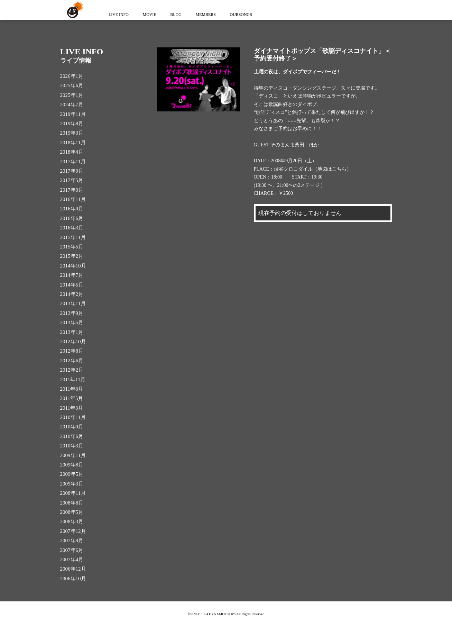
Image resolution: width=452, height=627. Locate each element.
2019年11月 (73, 114)
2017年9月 (72, 171)
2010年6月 (72, 436)
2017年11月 (73, 161)
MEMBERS (210, 14)
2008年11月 (73, 493)
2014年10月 (73, 266)
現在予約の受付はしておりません (299, 213)
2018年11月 (73, 142)
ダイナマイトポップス (74, 10)
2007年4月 (72, 559)
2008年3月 (72, 521)
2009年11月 (73, 455)
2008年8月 (72, 503)
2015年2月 (72, 256)
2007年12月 (73, 531)
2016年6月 (72, 218)
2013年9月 (72, 313)
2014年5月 (72, 285)
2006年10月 (73, 578)
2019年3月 (72, 133)
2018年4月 (72, 152)
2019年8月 (72, 123)
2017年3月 (72, 190)
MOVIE (151, 14)
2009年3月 (72, 484)
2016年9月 (72, 208)
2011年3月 (71, 408)
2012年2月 (72, 370)
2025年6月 (72, 85)
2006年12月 (73, 569)
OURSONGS (247, 14)
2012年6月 (72, 360)
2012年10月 (73, 341)
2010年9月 (72, 426)
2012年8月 (72, 351)
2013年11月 (73, 303)
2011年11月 (73, 379)
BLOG (179, 14)
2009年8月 (72, 464)
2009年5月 (72, 474)
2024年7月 (72, 104)
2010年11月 (73, 417)
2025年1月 (72, 95)
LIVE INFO (119, 14)
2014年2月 (72, 294)
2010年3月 (72, 445)
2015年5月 (72, 246)
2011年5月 (71, 398)
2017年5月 (72, 180)
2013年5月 (72, 322)
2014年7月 (72, 275)
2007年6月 (72, 550)
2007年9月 (72, 540)
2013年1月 (72, 332)
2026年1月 (72, 76)
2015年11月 (73, 237)
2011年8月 (71, 389)
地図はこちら (332, 169)
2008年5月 (72, 512)
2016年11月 (73, 199)
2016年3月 (72, 227)
